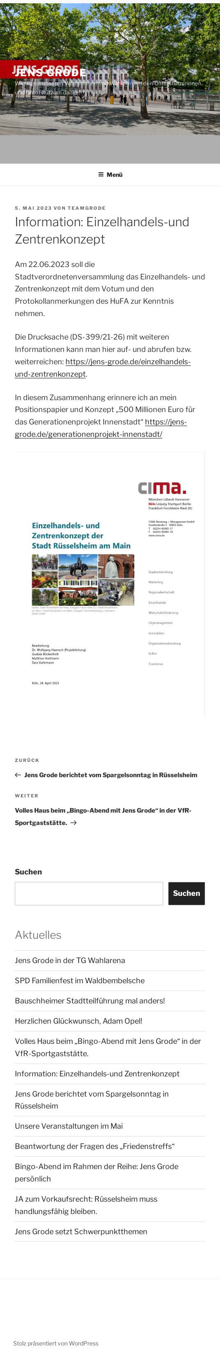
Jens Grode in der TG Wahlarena (70, 960)
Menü (110, 174)
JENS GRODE (51, 73)
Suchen (28, 871)
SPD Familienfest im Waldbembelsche (80, 980)
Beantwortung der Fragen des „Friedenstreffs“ (95, 1146)
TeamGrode (87, 208)
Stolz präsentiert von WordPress (55, 1343)
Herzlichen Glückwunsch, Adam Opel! (78, 1021)
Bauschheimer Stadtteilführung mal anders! (90, 1000)
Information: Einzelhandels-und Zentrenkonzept (97, 1073)
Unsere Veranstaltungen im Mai (69, 1126)
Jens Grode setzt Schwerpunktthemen (81, 1231)
